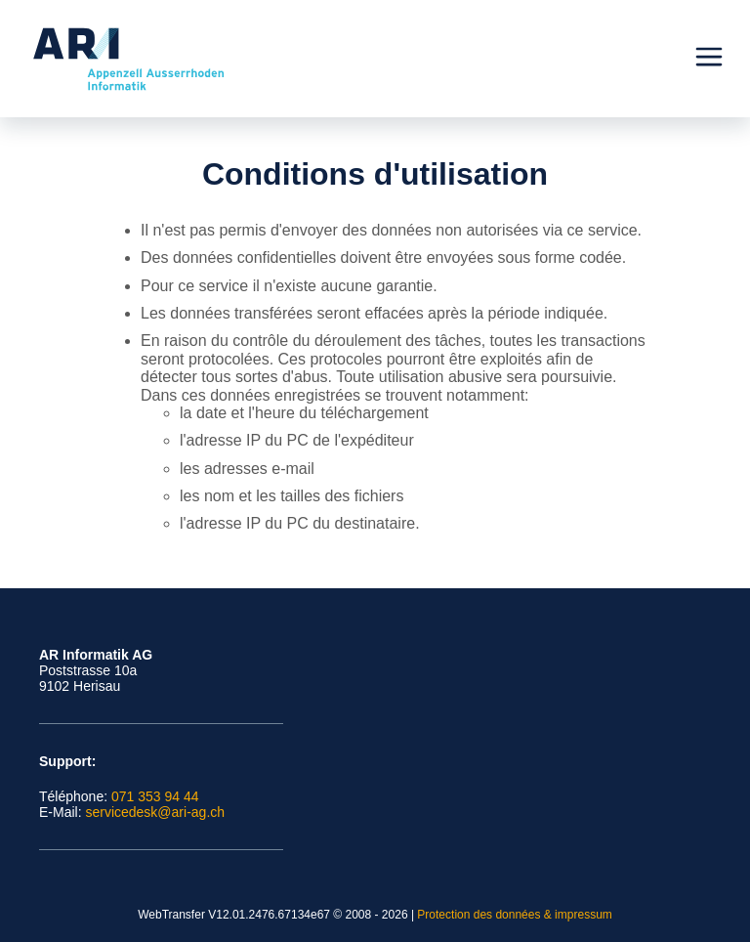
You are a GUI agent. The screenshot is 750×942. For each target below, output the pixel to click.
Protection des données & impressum (514, 914)
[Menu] (709, 58)
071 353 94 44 (155, 796)
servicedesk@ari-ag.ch (155, 812)
